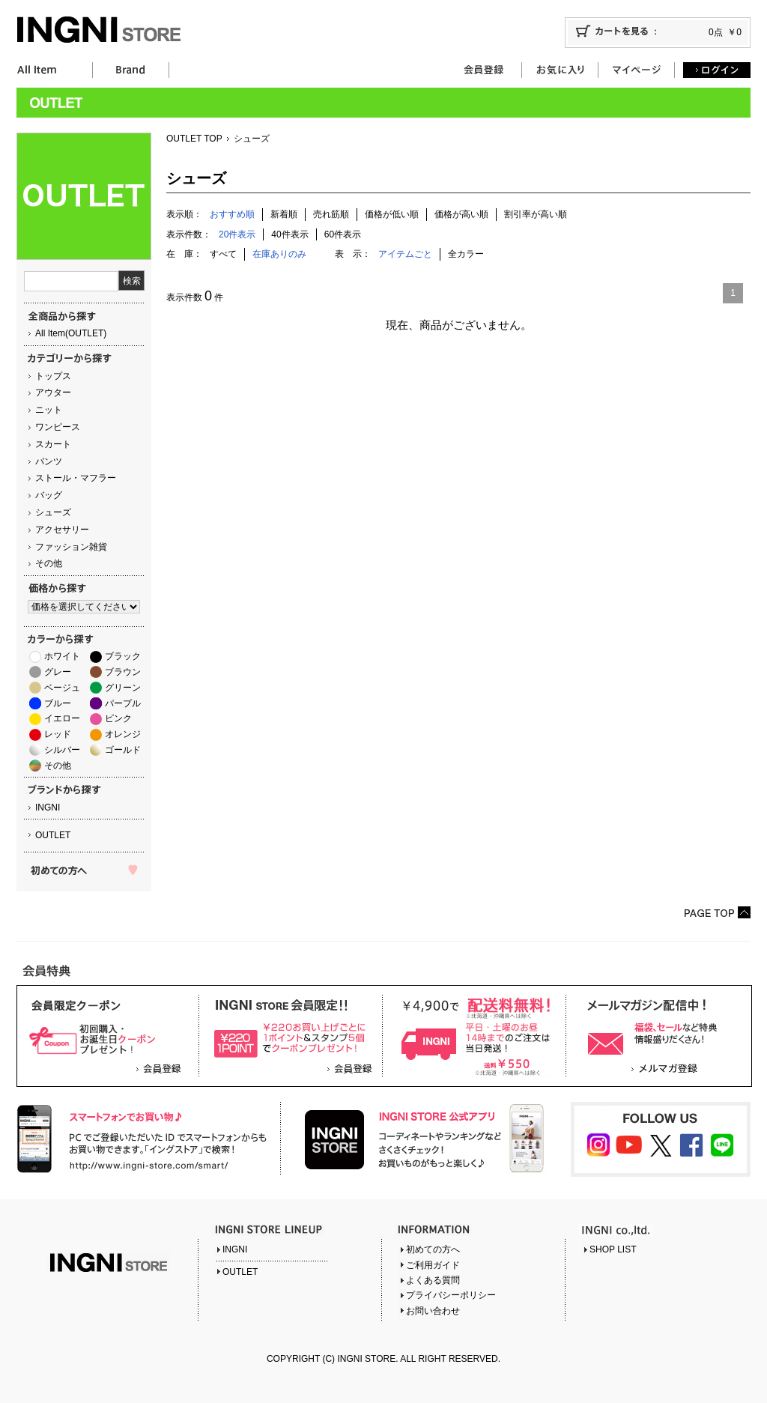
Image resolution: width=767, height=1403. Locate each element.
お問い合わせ (433, 1311)
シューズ (53, 512)
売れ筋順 (331, 214)
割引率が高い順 (535, 214)
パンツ (48, 461)
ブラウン (123, 672)
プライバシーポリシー (451, 1295)
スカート (53, 444)
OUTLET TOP (194, 138)
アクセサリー (62, 529)
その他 (48, 563)
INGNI (47, 807)
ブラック (123, 656)
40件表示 (289, 234)
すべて (223, 254)
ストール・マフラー (75, 478)
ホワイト (62, 656)
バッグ (48, 495)
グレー (57, 672)
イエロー (62, 718)
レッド (57, 734)
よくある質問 (433, 1280)
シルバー (62, 750)
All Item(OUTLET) (70, 333)
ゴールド (123, 750)
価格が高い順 (461, 214)
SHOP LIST (612, 1249)
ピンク (118, 718)
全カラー (466, 254)
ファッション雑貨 (71, 547)
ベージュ (62, 687)
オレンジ (123, 734)
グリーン (123, 687)
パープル (123, 703)
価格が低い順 (392, 214)
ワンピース (57, 427)
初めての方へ (433, 1249)
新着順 (283, 214)
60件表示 (342, 234)
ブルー (57, 703)
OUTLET (52, 835)
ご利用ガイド (433, 1265)
